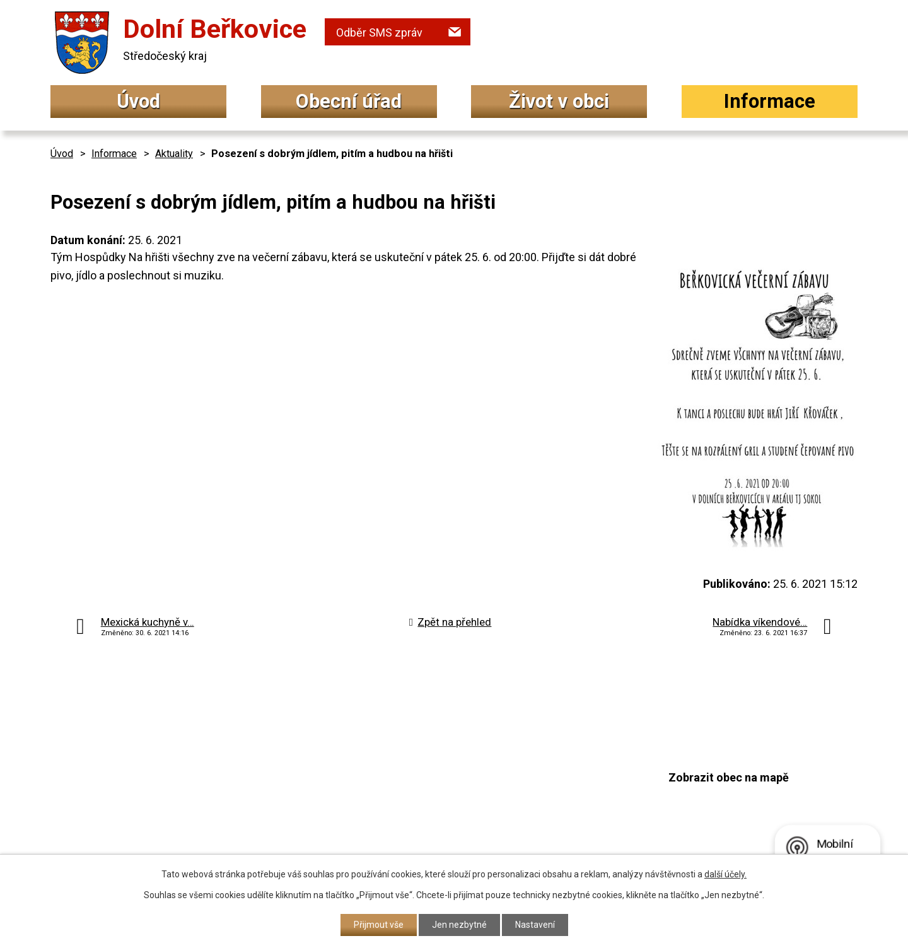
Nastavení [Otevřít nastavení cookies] (535, 925)
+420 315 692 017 (387, 786)
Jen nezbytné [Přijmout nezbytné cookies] (459, 925)
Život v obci (559, 101)
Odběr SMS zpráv (379, 32)
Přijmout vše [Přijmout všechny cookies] (379, 925)
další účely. (725, 874)
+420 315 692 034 (387, 761)
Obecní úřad (349, 101)
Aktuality (174, 154)
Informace (769, 101)
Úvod (138, 101)
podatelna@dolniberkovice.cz (419, 809)
